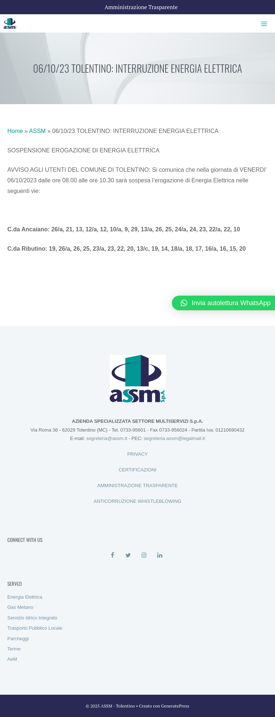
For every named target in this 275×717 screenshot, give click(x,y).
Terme (13, 649)
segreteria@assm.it (106, 438)
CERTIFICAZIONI (137, 470)
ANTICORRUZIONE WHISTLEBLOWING (137, 501)
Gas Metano (20, 607)
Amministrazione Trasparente (141, 7)
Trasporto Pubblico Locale (35, 628)
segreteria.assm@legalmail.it (174, 438)
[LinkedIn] (159, 555)
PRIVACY (137, 454)
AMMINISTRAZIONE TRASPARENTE (137, 485)
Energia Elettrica (24, 597)
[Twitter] (128, 555)
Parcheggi (18, 638)
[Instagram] (144, 555)
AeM (12, 659)
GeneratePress (175, 706)
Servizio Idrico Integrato (32, 618)
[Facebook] (112, 555)
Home (15, 131)
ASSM (37, 131)
